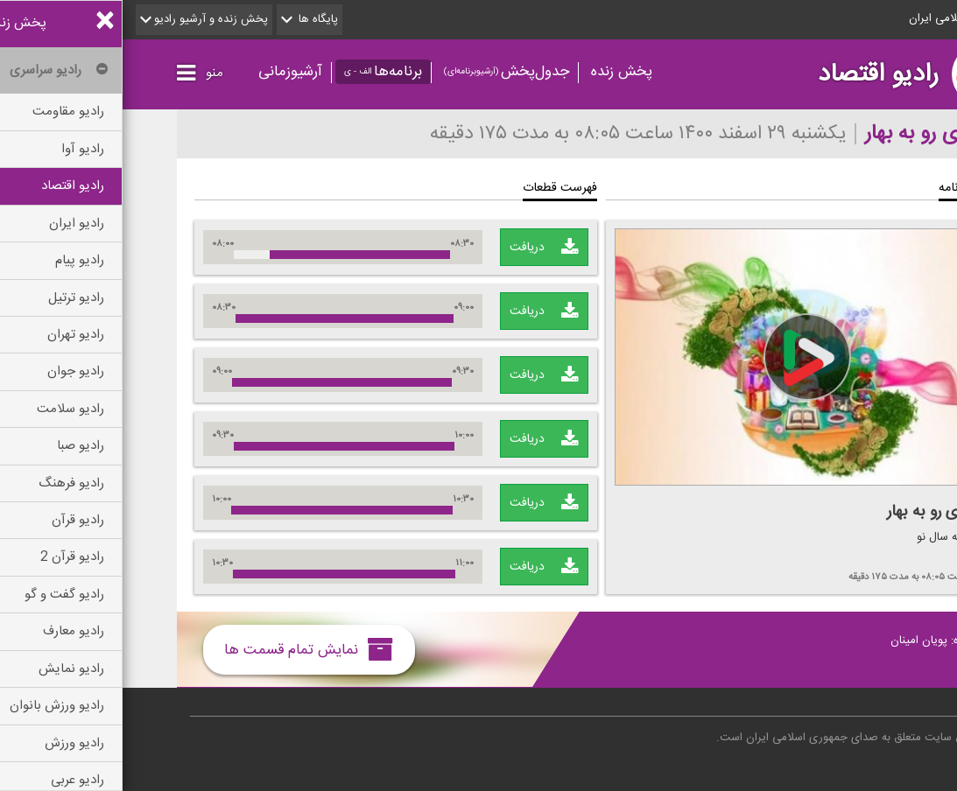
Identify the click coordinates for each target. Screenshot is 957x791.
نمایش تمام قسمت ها (186, 649)
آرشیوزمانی (168, 72)
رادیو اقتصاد (755, 74)
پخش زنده (499, 72)
